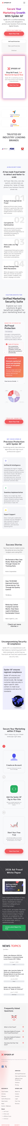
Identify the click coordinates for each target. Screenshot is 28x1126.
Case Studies (4, 1091)
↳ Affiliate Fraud (6, 1116)
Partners (17, 1103)
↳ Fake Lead (5, 1114)
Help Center (4, 1101)
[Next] (23, 352)
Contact (17, 1096)
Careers (17, 1094)
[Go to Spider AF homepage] (6, 2)
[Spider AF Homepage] (7, 1055)
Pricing (17, 1085)
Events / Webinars (6, 1106)
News (2, 1103)
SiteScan (17, 1082)
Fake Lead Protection (20, 1076)
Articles (3, 1094)
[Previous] (4, 352)
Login (16, 1099)
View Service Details (11, 381)
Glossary (3, 1096)
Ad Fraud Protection (20, 1073)
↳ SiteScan (5, 1119)
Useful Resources (5, 1099)
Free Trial (17, 1101)
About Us (17, 1091)
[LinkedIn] (2, 1066)
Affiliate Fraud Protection (18, 1079)
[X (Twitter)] (6, 1066)
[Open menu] (24, 2)
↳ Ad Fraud (5, 1111)
